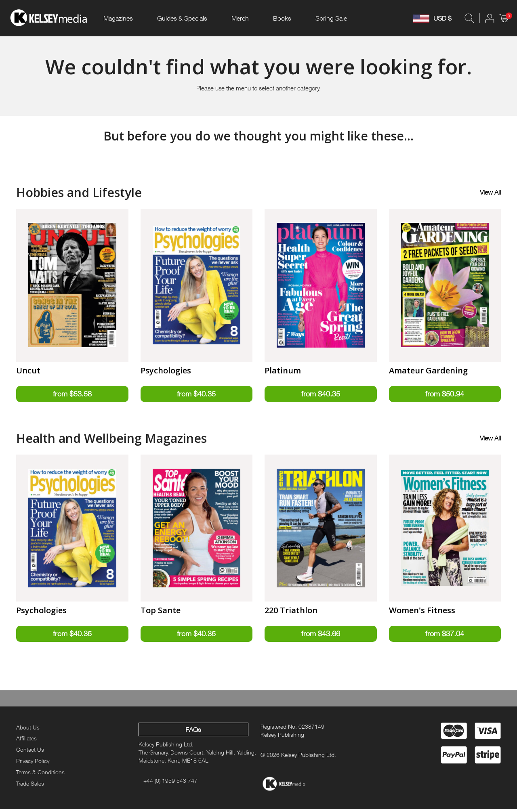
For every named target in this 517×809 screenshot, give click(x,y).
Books (282, 18)
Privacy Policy (32, 760)
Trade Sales (30, 783)
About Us (28, 727)
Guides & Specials (182, 18)
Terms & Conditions (40, 772)
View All (490, 192)
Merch (240, 18)
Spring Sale (331, 18)
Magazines (118, 18)
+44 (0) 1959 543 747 (170, 780)
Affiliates (26, 738)
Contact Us (30, 749)
